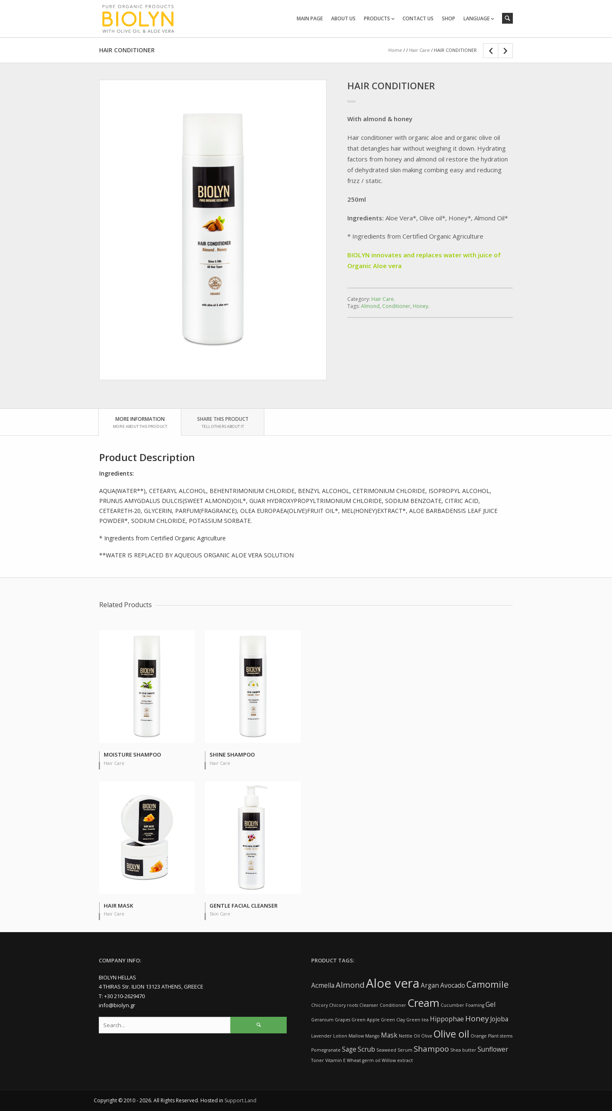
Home (395, 50)
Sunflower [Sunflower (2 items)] (493, 1049)
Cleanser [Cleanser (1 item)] (368, 1005)
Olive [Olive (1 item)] (426, 1036)
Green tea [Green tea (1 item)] (417, 1020)
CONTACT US (418, 18)
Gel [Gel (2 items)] (490, 1004)
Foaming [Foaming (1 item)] (475, 1005)
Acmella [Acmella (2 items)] (322, 985)
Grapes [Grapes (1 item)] (342, 1020)
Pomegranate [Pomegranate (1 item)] (326, 1050)
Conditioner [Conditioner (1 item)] (393, 1005)
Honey (420, 306)
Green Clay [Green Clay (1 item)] (393, 1020)
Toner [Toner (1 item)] (317, 1060)
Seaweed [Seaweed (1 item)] (386, 1050)
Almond (370, 306)
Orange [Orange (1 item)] (479, 1036)
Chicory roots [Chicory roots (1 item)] (343, 1005)
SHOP (448, 18)
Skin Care (220, 913)
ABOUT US (343, 18)
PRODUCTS (377, 18)
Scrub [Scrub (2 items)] (366, 1049)
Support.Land (240, 1100)
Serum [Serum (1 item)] (404, 1050)
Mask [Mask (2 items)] (389, 1035)
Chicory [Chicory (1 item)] (319, 1005)
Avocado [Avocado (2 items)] (452, 985)
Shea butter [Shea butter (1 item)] (463, 1050)
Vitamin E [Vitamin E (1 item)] (335, 1060)
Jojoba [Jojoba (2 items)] (499, 1018)
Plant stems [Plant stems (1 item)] (500, 1036)
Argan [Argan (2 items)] (430, 985)
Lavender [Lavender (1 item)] (321, 1036)
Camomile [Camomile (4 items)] (487, 984)
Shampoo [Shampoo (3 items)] (431, 1048)
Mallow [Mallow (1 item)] (356, 1036)
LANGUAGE (476, 18)
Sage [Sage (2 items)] (349, 1049)
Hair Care (419, 50)
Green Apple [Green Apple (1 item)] (365, 1020)
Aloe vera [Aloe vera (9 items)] (392, 983)
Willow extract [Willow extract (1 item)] (397, 1060)
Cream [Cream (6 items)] (423, 1003)
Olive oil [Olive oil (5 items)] (451, 1033)
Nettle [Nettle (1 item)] (405, 1036)
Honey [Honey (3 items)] (477, 1018)
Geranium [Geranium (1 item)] (322, 1020)
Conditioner (396, 306)
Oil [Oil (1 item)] (417, 1036)
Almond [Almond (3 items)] (350, 984)
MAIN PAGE (310, 18)
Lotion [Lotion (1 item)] (340, 1036)
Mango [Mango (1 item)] (372, 1036)
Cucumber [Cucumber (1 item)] (452, 1005)
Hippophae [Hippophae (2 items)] (447, 1018)
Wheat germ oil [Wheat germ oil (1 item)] (363, 1060)
